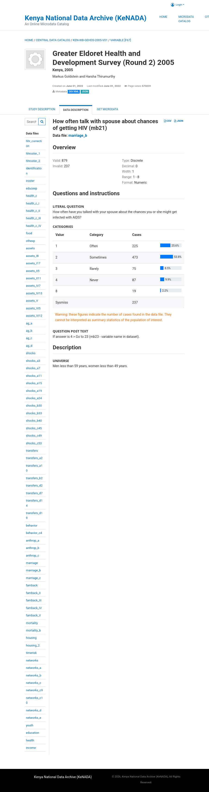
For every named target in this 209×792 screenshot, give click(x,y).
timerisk (31, 653)
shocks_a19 (34, 391)
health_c (31, 196)
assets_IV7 (33, 285)
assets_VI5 (33, 308)
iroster (30, 181)
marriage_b (33, 570)
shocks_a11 (34, 376)
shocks (30, 353)
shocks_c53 (34, 443)
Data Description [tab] (75, 110)
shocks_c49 (34, 435)
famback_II (33, 593)
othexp (30, 241)
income (31, 747)
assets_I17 (33, 263)
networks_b (33, 675)
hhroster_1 (33, 153)
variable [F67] (120, 40)
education (32, 732)
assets (30, 248)
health (30, 740)
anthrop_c (32, 555)
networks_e (33, 717)
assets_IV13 (34, 293)
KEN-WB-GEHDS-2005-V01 (90, 40)
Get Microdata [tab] (107, 109)
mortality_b (33, 630)
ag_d (29, 345)
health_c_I (32, 203)
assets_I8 (32, 256)
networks (32, 660)
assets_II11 (33, 278)
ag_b (29, 330)
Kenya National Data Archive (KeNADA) (86, 18)
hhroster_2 (33, 161)
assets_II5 (33, 271)
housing (31, 638)
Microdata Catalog (186, 19)
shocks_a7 (33, 368)
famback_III (33, 600)
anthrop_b (32, 548)
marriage (32, 563)
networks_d (33, 710)
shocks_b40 (34, 420)
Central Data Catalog (53, 40)
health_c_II (33, 211)
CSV (167, 120)
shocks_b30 (34, 405)
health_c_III (33, 218)
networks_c (33, 683)
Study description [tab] (42, 109)
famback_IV (34, 608)
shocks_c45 (34, 428)
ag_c (29, 338)
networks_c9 (34, 690)
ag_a (29, 323)
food (29, 233)
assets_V (32, 300)
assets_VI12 (34, 315)
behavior (31, 525)
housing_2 (33, 645)
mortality (32, 623)
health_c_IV (33, 226)
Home (163, 16)
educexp (31, 188)
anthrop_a (32, 540)
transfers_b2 (34, 478)
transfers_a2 (34, 458)
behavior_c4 (34, 533)
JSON (178, 120)
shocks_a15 (34, 383)
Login (176, 4)
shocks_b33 (34, 413)
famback (32, 585)
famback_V (33, 615)
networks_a (33, 668)
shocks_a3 (33, 360)
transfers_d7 (34, 493)
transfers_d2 (34, 485)
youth (29, 725)
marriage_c (33, 578)
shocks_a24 (34, 398)
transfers (32, 450)
